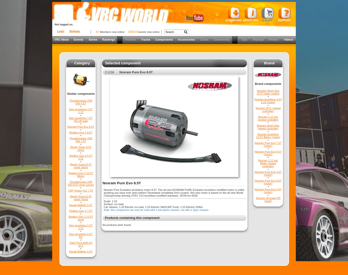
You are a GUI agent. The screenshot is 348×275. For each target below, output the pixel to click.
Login (60, 31)
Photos (274, 39)
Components (164, 39)
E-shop (267, 14)
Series (93, 39)
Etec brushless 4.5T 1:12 (81, 111)
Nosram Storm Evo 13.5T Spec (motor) (268, 92)
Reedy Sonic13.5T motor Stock (81, 166)
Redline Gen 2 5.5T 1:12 (80, 157)
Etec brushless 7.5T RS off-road (81, 119)
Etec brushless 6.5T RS (81, 235)
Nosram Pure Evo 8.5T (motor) (268, 182)
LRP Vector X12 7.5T (80, 190)
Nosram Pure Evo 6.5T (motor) (268, 153)
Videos (288, 39)
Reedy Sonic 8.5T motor (80, 148)
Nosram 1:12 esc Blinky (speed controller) (268, 163)
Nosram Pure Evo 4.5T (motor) (268, 173)
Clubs (204, 39)
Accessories (186, 39)
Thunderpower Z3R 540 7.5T (80, 140)
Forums (130, 39)
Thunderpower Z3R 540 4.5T (80, 102)
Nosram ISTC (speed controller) (268, 109)
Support (284, 14)
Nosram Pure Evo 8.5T (80, 126)
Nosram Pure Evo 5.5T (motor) (268, 191)
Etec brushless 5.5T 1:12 (81, 227)
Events (78, 39)
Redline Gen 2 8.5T (80, 132)
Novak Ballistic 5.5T (81, 251)
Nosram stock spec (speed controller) (268, 127)
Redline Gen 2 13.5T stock (81, 218)
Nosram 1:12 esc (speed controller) (268, 118)
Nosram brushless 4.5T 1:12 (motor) (268, 101)
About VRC (250, 14)
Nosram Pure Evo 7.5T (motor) (268, 144)
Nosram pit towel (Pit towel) (268, 199)
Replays (258, 39)
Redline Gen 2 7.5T (80, 210)
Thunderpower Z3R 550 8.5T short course (81, 183)
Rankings (108, 39)
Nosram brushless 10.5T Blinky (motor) (268, 136)
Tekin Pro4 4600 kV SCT (80, 244)
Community (222, 39)
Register (74, 31)
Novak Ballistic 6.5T (81, 205)
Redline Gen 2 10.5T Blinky (81, 175)
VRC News (61, 39)
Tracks (145, 39)
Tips (244, 39)
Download (234, 14)
